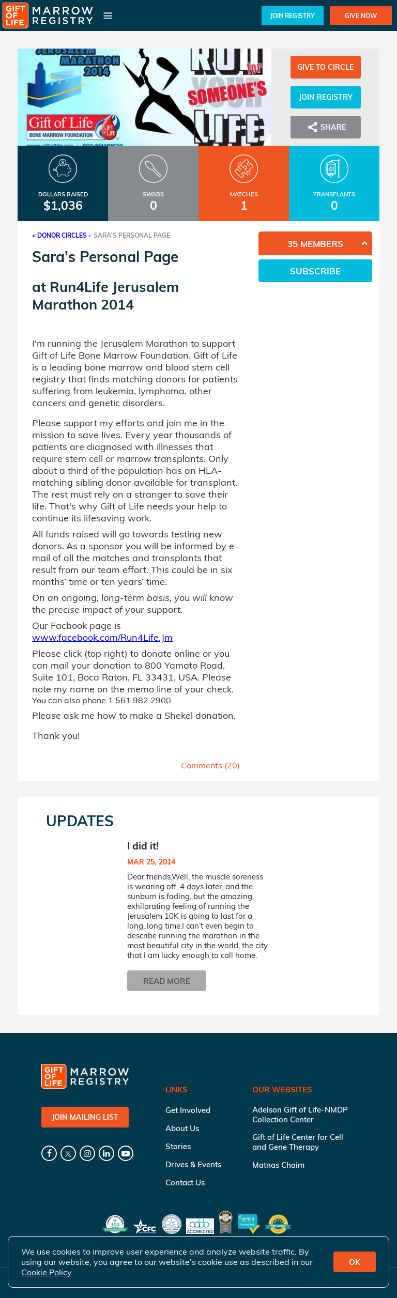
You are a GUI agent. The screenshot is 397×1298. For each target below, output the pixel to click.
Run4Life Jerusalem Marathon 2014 (105, 295)
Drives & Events (193, 1164)
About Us (182, 1128)
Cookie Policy (46, 1272)
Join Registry (292, 16)
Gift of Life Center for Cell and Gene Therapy (297, 1142)
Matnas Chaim (278, 1165)
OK (354, 1262)
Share (325, 127)
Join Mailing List (85, 1117)
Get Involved (187, 1110)
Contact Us (185, 1182)
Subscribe (315, 271)
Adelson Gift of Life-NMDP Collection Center (300, 1114)
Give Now (361, 16)
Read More (166, 981)
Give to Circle (325, 67)
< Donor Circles (59, 235)
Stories (178, 1146)
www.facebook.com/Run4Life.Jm (102, 637)
